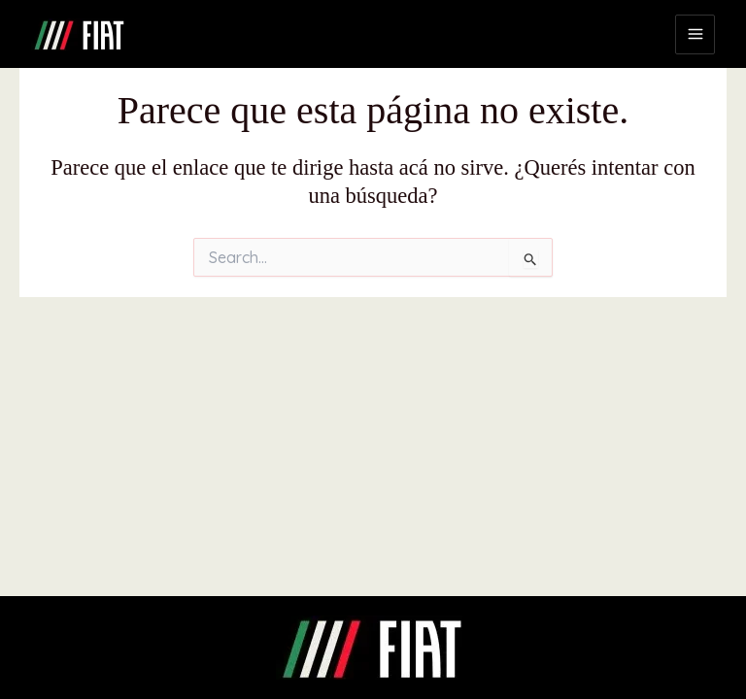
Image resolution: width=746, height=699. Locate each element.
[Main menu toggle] (695, 34)
